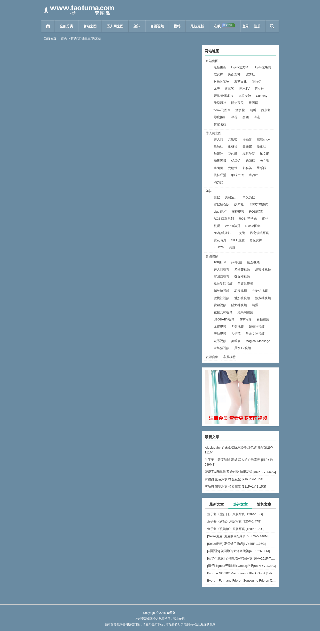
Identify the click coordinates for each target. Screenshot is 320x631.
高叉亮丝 (248, 197)
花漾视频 (240, 291)
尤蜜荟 (232, 139)
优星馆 (236, 161)
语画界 (247, 139)
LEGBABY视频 (224, 319)
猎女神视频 (239, 305)
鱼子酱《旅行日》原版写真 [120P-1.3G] (235, 514)
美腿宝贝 (231, 197)
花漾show (263, 139)
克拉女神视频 (223, 312)
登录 (245, 26)
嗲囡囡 (218, 168)
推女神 (218, 74)
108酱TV (220, 262)
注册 (257, 26)
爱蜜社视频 (263, 269)
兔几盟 (264, 161)
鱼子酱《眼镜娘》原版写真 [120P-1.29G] (236, 529)
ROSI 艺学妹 (248, 218)
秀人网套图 (115, 26)
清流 (257, 117)
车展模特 (229, 357)
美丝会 (236, 341)
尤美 (217, 88)
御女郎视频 (242, 276)
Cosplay (261, 96)
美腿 (232, 247)
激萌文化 (240, 81)
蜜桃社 (232, 146)
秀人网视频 (221, 269)
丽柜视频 (238, 211)
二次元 (240, 233)
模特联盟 (220, 175)
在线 (224, 25)
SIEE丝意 (238, 240)
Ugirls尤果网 (262, 67)
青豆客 (229, 88)
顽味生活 (237, 175)
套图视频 (157, 26)
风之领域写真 (259, 233)
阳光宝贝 (237, 103)
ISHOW (219, 247)
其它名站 (220, 124)
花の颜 (232, 154)
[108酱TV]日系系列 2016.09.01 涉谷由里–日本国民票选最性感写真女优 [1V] (80, 222)
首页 (48, 26)
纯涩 (255, 305)
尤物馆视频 (260, 291)
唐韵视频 (220, 333)
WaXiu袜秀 (232, 226)
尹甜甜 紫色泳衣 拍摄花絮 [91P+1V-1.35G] (235, 479)
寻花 (234, 117)
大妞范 (236, 333)
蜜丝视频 (253, 262)
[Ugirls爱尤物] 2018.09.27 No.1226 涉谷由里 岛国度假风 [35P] (160, 124)
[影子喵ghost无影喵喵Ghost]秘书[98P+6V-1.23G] (241, 566)
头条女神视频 (255, 333)
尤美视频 (237, 326)
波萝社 (250, 74)
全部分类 (66, 26)
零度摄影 (220, 117)
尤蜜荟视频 (242, 269)
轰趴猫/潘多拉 (224, 96)
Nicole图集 (252, 226)
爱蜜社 (261, 146)
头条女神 (234, 74)
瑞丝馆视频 (221, 291)
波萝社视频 (263, 298)
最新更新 (197, 26)
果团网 (253, 103)
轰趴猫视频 (221, 348)
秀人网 (218, 139)
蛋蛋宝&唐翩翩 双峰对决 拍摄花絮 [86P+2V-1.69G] (240, 472)
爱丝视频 (220, 305)
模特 (177, 26)
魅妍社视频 (242, 298)
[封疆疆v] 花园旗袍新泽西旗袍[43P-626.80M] (238, 551)
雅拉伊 (256, 81)
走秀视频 (220, 341)
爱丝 (217, 197)
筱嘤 (217, 226)
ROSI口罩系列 (224, 218)
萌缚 (253, 110)
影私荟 (247, 168)
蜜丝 (265, 218)
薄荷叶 (253, 175)
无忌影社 (220, 103)
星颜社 (218, 146)
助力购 (218, 182)
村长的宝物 (221, 81)
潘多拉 (240, 110)
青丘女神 (256, 240)
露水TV (244, 88)
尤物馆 (232, 168)
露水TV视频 (242, 348)
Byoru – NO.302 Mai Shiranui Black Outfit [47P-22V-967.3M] (241, 573)
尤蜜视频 (220, 326)
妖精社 (239, 204)
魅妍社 (218, 154)
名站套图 (90, 26)
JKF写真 (245, 319)
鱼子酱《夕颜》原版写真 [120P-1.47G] (234, 521)
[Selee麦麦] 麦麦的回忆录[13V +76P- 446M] (237, 536)
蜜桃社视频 (221, 298)
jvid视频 (236, 262)
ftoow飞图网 (222, 110)
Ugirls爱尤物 (240, 67)
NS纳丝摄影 (222, 233)
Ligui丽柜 (220, 211)
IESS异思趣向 (259, 204)
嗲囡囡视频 (221, 276)
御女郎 (264, 154)
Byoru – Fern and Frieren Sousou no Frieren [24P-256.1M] (241, 580)
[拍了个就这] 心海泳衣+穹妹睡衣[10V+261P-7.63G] (241, 558)
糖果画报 (220, 161)
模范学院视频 (223, 284)
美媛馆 (247, 146)
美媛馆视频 (245, 284)
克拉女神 (244, 96)
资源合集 (212, 357)
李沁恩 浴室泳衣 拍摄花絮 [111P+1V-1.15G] (235, 486)
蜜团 (245, 117)
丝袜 (136, 26)
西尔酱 (266, 110)
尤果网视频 (245, 312)
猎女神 (259, 88)
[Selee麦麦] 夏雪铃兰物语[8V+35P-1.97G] (236, 543)
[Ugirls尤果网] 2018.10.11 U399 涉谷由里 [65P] (80, 124)
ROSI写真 (256, 211)
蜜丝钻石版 (221, 204)
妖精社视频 (257, 326)
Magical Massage (258, 341)
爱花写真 (220, 240)
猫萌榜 (250, 161)
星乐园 (261, 168)
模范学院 (248, 154)
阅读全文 (98, 134)
